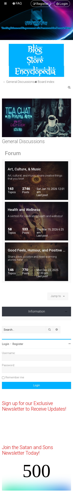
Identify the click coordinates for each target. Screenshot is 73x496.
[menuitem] (17, 3)
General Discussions (23, 141)
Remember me (14, 377)
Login (5, 344)
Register (17, 344)
